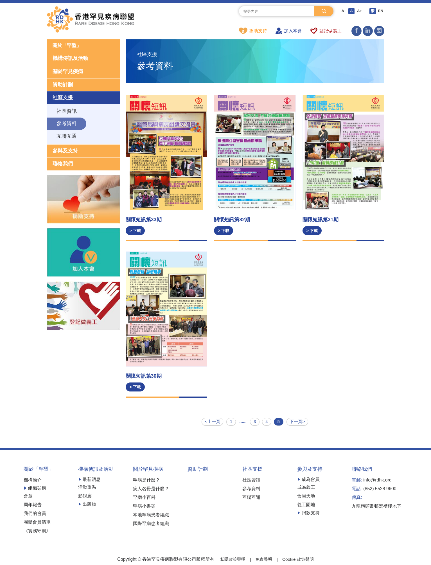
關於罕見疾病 (68, 72)
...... (243, 421)
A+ (358, 11)
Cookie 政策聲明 (299, 559)
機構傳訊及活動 (70, 59)
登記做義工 (326, 31)
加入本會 (289, 31)
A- (342, 11)
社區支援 (63, 98)
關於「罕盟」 (68, 46)
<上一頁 (213, 421)
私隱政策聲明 (231, 559)
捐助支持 (253, 31)
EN (380, 11)
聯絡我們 (63, 164)
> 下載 (135, 231)
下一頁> (297, 421)
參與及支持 (65, 151)
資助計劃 (63, 85)
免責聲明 (264, 559)
